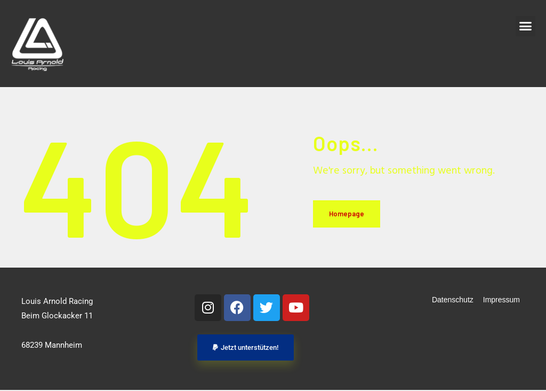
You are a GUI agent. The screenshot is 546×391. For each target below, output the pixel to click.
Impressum (501, 299)
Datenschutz (452, 299)
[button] (526, 26)
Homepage (346, 213)
